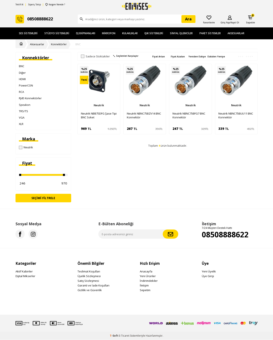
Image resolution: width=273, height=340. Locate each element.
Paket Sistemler (210, 33)
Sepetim (145, 290)
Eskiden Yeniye (216, 56)
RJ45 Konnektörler (30, 98)
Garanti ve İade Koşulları (93, 286)
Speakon (24, 105)
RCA (21, 92)
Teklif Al (19, 4)
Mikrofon (108, 33)
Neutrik (26, 147)
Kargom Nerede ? (55, 4)
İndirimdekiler (149, 281)
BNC (78, 44)
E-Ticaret (124, 336)
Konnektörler (59, 44)
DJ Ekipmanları (85, 33)
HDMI (22, 79)
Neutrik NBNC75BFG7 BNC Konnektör (189, 115)
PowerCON (26, 85)
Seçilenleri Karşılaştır (125, 56)
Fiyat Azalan (178, 56)
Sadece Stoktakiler (95, 56)
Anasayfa (146, 271)
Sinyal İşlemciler (181, 33)
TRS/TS (23, 111)
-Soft (114, 336)
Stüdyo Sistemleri (56, 33)
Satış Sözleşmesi (88, 281)
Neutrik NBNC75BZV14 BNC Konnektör (144, 115)
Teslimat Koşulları (89, 271)
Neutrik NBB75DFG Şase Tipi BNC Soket (99, 115)
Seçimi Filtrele (43, 198)
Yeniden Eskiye (197, 56)
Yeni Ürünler (148, 276)
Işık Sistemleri (153, 33)
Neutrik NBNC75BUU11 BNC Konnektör (235, 115)
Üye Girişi (208, 276)
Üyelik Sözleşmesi (89, 276)
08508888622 (225, 234)
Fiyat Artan (158, 56)
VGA (21, 117)
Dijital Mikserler (25, 276)
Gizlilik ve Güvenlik (90, 290)
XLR (21, 124)
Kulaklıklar (130, 33)
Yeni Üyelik (209, 271)
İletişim (144, 286)
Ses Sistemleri (28, 33)
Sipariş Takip (34, 4)
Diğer (22, 73)
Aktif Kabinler (24, 271)
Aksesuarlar (236, 33)
